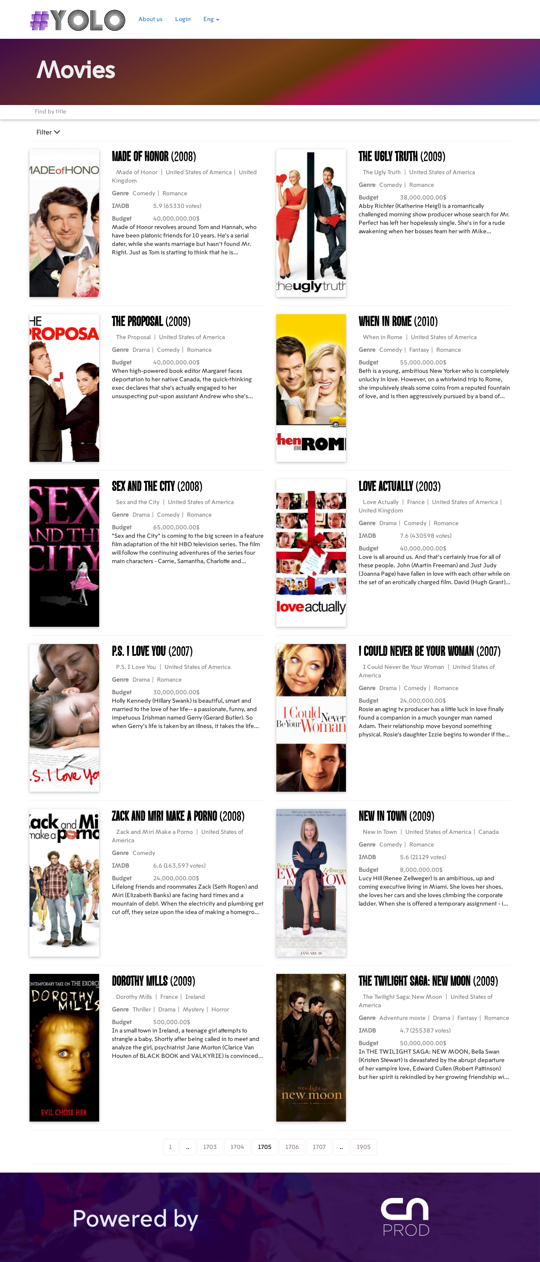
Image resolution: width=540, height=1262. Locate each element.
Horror (220, 1010)
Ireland (195, 997)
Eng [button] (211, 19)
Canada (488, 832)
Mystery (193, 1010)
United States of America (199, 172)
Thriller (141, 1010)
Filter (48, 132)
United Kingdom (381, 511)
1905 (364, 1147)
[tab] (270, 132)
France (416, 502)
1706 (292, 1147)
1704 (237, 1147)
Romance (174, 194)
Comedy (143, 194)
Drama (141, 350)
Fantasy (419, 350)
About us (150, 19)
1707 (319, 1147)
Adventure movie (402, 1018)
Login (183, 19)
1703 (210, 1147)
